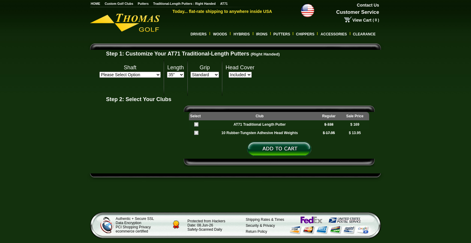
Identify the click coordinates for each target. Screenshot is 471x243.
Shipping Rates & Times (265, 220)
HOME (95, 3)
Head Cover (240, 67)
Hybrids (241, 34)
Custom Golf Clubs (119, 3)
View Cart (362, 20)
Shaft (130, 67)
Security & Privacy (260, 226)
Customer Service (357, 12)
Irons (261, 34)
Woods (220, 34)
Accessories (334, 34)
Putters (143, 3)
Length (175, 67)
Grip (205, 67)
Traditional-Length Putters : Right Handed (184, 3)
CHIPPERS (305, 34)
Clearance (364, 34)
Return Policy (256, 232)
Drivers (198, 34)
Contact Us (368, 5)
